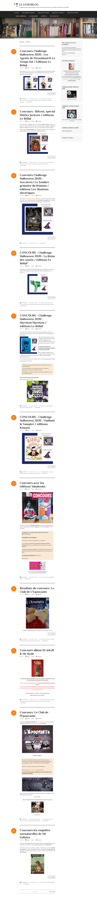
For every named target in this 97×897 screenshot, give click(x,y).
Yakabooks (37, 526)
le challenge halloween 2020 (29, 473)
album (32, 701)
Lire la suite (51, 93)
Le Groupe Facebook (74, 80)
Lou (41, 71)
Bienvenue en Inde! (43, 12)
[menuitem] (17, 12)
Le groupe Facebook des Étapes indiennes (37, 572)
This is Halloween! (72, 12)
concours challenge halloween (26, 100)
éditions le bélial (36, 100)
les (30, 721)
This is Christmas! (21, 16)
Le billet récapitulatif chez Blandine (72, 74)
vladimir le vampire (44, 471)
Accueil (16, 12)
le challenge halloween (37, 163)
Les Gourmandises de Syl (76, 77)
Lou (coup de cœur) (47, 358)
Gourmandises (33, 16)
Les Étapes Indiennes (42, 571)
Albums (35, 819)
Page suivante (52, 891)
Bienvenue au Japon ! (58, 12)
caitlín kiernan (44, 98)
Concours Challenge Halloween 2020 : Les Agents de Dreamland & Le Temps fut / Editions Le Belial (37, 58)
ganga (46, 577)
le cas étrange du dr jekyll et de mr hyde (42, 701)
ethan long (38, 820)
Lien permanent (24, 98)
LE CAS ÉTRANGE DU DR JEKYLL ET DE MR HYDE (37, 680)
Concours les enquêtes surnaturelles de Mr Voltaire (35, 834)
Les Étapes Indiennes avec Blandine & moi (71, 71)
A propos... (44, 16)
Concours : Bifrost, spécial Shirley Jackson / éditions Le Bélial (37, 115)
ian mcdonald (43, 100)
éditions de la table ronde (38, 304)
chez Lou (74, 99)
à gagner (31, 407)
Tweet (32, 67)
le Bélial (45, 340)
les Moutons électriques (43, 200)
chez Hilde (69, 99)
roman (27, 407)
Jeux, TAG (35, 98)
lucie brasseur (51, 577)
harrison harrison (49, 405)
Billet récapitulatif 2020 (67, 130)
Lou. (73, 120)
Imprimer (39, 67)
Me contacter (54, 16)
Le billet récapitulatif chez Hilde (71, 72)
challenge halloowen (24, 640)
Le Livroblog (28, 4)
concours (49, 98)
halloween (37, 473)
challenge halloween (49, 699)
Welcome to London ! (28, 12)
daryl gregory (23, 407)
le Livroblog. (72, 52)
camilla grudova (44, 302)
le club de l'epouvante (49, 639)
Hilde (54, 358)
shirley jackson (45, 163)
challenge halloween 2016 (34, 640)
